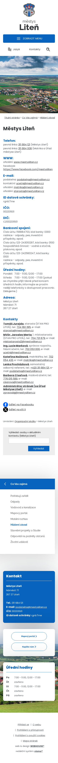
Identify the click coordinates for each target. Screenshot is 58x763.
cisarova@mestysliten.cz (18, 382)
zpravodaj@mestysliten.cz (19, 392)
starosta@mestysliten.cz (29, 191)
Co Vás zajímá (30, 117)
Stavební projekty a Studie (25, 530)
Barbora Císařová (15, 375)
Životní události (19, 541)
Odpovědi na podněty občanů (28, 536)
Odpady (15, 501)
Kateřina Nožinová (15, 357)
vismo (38, 751)
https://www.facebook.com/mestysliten (28, 169)
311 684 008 (25, 148)
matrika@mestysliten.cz (28, 187)
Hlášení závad (47, 117)
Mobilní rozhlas (19, 519)
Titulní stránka (12, 117)
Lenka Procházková (16, 364)
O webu (37, 724)
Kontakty (33, 49)
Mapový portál (19, 513)
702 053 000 (32, 349)
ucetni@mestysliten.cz (30, 183)
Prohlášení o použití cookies (30, 735)
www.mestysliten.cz (26, 162)
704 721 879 (38, 338)
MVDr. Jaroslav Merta (17, 335)
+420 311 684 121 (39, 367)
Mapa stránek (30, 740)
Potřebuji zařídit (19, 495)
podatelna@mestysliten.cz (33, 179)
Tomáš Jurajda (13, 324)
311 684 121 (24, 144)
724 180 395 (24, 327)
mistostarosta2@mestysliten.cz (22, 341)
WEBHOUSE (37, 746)
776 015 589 (10, 378)
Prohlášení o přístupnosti (30, 730)
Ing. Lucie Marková (15, 346)
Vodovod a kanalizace (23, 507)
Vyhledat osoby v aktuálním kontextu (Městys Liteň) (25, 434)
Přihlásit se (23, 724)
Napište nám (28, 647)
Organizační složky (25, 421)
